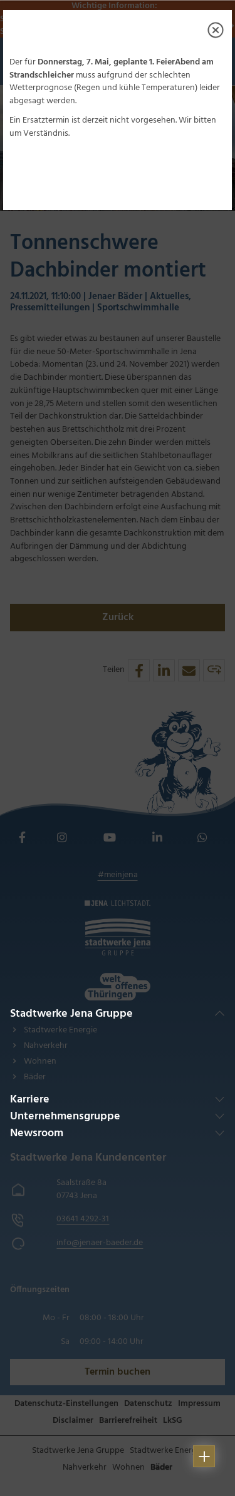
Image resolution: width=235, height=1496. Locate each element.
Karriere (30, 1099)
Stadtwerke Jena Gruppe (71, 1013)
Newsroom (36, 1133)
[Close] (216, 30)
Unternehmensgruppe (65, 1116)
